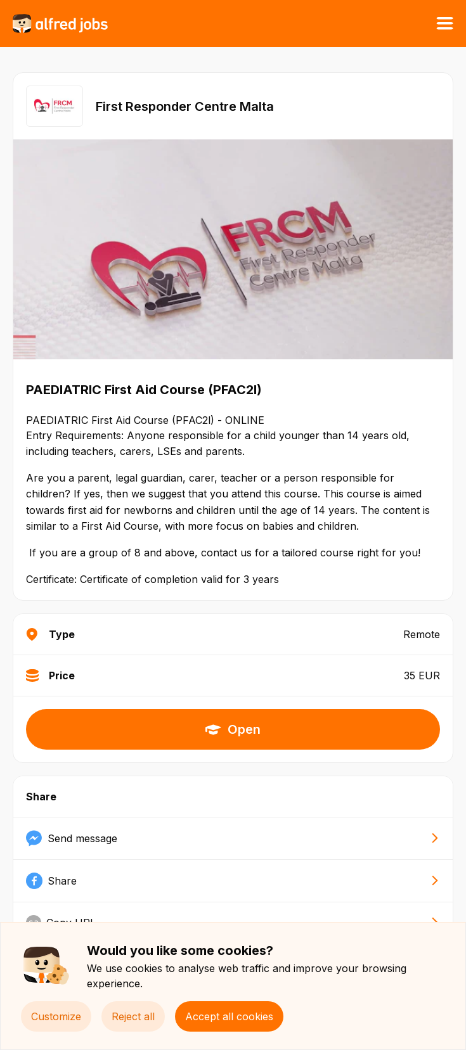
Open (233, 730)
